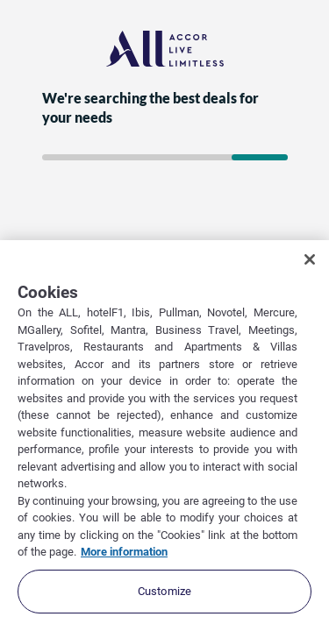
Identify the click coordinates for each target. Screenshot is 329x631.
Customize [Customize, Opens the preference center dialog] (164, 591)
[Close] (309, 259)
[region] (164, 435)
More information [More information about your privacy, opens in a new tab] (124, 551)
